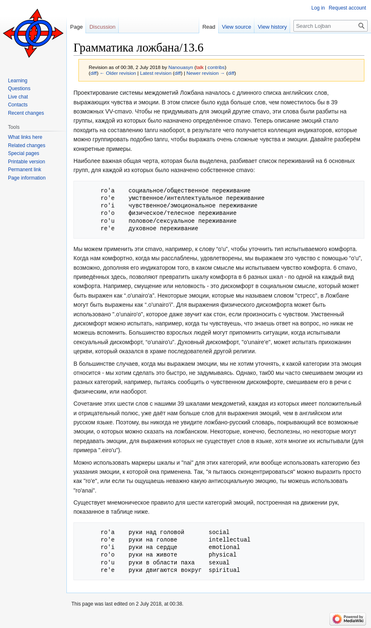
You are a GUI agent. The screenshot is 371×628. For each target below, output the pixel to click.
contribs (216, 67)
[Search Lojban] (330, 26)
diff (93, 73)
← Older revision (118, 73)
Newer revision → (205, 73)
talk (199, 67)
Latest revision (155, 73)
